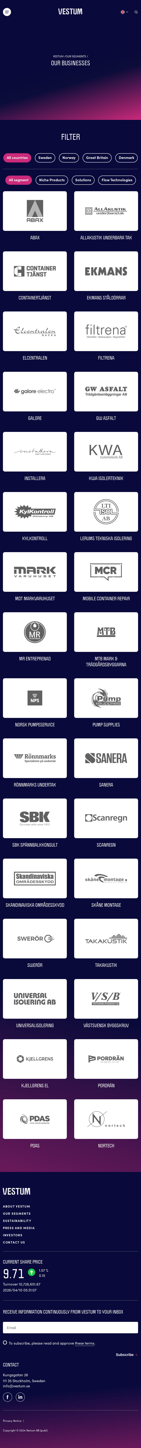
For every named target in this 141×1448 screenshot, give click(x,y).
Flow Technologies (117, 179)
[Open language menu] (124, 12)
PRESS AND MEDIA (19, 1227)
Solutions (83, 179)
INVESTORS (12, 1235)
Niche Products (52, 179)
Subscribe (125, 1355)
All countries (17, 157)
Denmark (126, 157)
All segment (18, 179)
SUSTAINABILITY (17, 1220)
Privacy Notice (12, 1421)
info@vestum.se (16, 1385)
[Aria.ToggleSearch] (136, 12)
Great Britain (97, 157)
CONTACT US (14, 1242)
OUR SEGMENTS (17, 1213)
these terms (84, 1342)
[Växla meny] (7, 12)
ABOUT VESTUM (16, 1206)
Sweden (45, 157)
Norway (68, 157)
